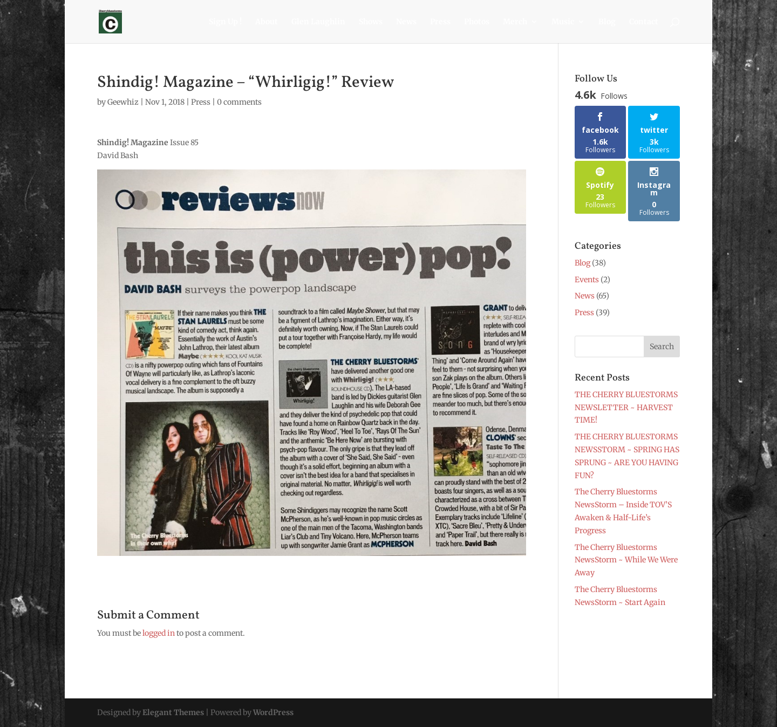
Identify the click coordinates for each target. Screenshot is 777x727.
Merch (515, 22)
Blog (607, 22)
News (406, 22)
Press (440, 22)
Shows (371, 22)
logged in (158, 633)
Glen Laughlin (318, 22)
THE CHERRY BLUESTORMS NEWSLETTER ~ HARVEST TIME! (626, 407)
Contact (643, 22)
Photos (476, 22)
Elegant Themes (173, 712)
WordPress (273, 712)
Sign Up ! (225, 22)
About (266, 22)
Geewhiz (123, 102)
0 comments (239, 102)
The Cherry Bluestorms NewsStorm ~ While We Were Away (626, 560)
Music (562, 22)
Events (587, 279)
